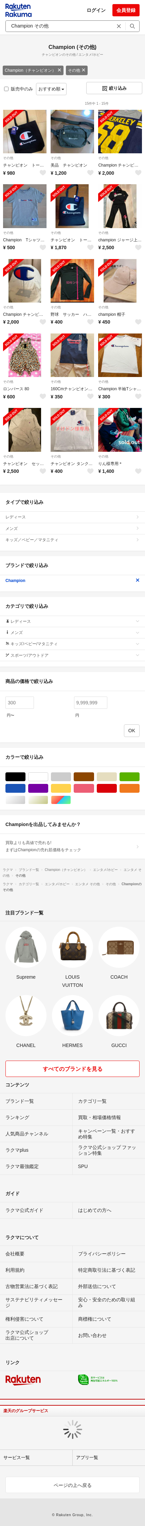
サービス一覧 (16, 1457)
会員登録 (125, 10)
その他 (77, 70)
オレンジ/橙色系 (139, 788)
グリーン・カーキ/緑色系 (139, 776)
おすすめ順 (51, 88)
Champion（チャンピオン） (33, 70)
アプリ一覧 (87, 1457)
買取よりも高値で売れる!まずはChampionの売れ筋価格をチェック (72, 846)
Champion (72, 580)
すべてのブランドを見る (73, 1069)
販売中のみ (18, 88)
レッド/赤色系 (116, 788)
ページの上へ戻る (73, 1485)
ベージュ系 (116, 776)
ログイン (96, 10)
